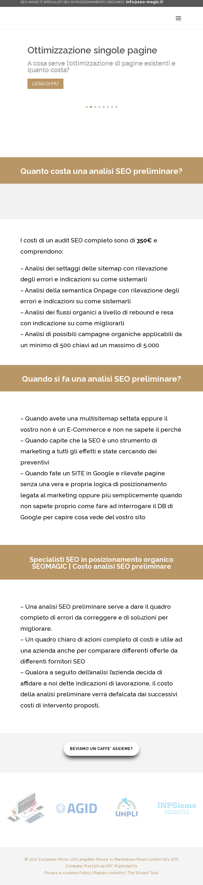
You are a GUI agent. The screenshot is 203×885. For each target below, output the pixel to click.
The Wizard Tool (125, 868)
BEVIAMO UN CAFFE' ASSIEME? (101, 749)
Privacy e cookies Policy (82, 868)
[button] (87, 107)
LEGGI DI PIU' (45, 83)
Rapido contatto (105, 868)
